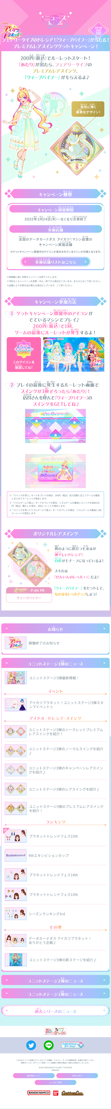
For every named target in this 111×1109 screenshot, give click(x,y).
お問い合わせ (77, 1075)
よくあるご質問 (55, 1082)
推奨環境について (34, 1075)
